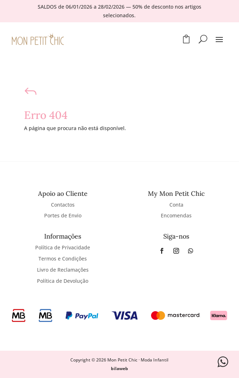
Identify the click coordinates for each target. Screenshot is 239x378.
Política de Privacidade (62, 247)
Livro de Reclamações (63, 269)
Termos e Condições (62, 258)
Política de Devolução (62, 280)
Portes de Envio (62, 215)
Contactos (63, 204)
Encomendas (176, 215)
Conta (176, 204)
